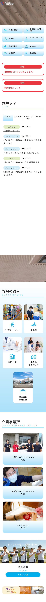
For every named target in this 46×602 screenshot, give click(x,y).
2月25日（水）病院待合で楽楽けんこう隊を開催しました (22, 173)
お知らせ (18, 116)
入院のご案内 (14, 30)
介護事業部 (13, 46)
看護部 (11, 38)
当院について (35, 46)
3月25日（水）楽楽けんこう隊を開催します (21, 162)
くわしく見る (23, 574)
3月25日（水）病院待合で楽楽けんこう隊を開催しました (22, 141)
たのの (38, 116)
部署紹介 (12, 53)
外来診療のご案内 (35, 30)
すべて (8, 116)
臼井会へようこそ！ (11, 130)
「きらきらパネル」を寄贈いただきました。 (21, 152)
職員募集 (33, 53)
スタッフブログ (28, 117)
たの (23, 447)
